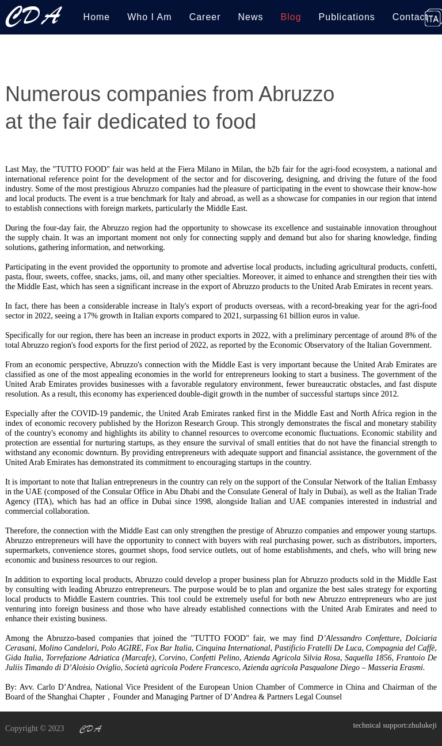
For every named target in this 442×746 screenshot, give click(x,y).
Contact (410, 17)
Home (96, 17)
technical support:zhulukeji (393, 728)
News (251, 17)
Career (205, 17)
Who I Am (149, 17)
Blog (291, 17)
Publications (347, 17)
